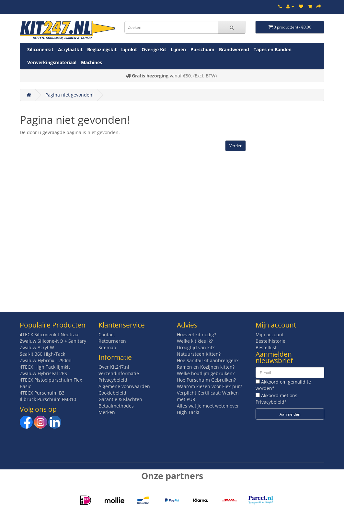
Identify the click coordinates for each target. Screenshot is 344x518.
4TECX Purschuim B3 (42, 393)
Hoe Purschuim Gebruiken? (206, 380)
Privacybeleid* (271, 402)
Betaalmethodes (116, 406)
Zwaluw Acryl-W (37, 347)
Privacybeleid (112, 380)
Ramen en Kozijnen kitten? (206, 367)
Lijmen (178, 49)
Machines (91, 62)
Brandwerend (234, 49)
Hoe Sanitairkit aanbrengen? (207, 360)
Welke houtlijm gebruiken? (206, 373)
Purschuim (202, 49)
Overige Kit (154, 49)
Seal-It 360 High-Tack (42, 354)
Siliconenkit (40, 49)
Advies (187, 324)
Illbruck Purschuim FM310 (48, 399)
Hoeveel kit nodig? (196, 334)
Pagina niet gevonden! (69, 95)
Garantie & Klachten (120, 399)
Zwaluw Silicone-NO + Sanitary (53, 341)
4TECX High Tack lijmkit (45, 367)
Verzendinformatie (118, 373)
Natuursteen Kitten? (199, 354)
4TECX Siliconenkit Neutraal (50, 334)
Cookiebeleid (112, 393)
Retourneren (112, 341)
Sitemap (107, 347)
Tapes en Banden (273, 49)
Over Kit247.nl (113, 367)
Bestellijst (266, 347)
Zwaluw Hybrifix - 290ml (46, 360)
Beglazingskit (102, 49)
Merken (106, 412)
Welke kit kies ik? (195, 341)
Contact (106, 334)
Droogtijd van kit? (195, 347)
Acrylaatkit (70, 49)
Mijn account (270, 334)
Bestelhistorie (270, 341)
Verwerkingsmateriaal (51, 62)
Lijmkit (129, 49)
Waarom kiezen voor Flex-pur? (209, 386)
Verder (235, 145)
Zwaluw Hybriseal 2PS (43, 373)
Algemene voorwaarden (124, 386)
